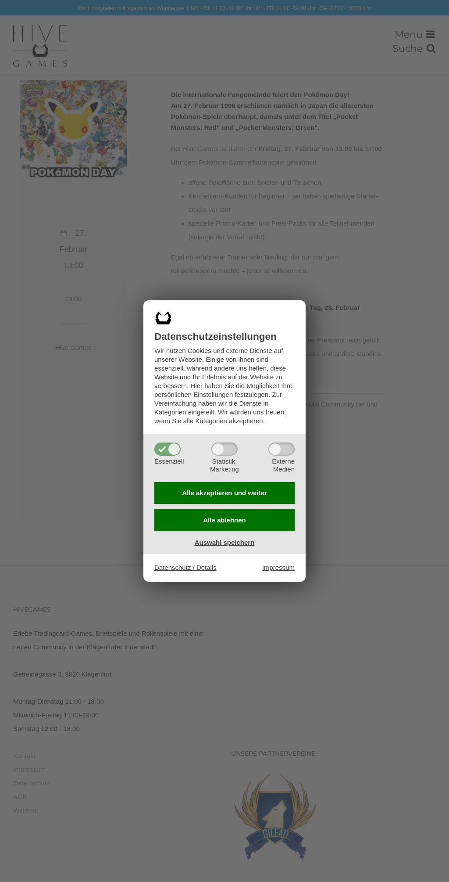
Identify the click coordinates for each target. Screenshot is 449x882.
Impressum (278, 568)
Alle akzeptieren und (224, 492)
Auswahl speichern (225, 543)
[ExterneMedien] (281, 448)
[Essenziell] (167, 448)
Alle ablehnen (224, 520)
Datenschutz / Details (185, 568)
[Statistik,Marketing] (224, 448)
